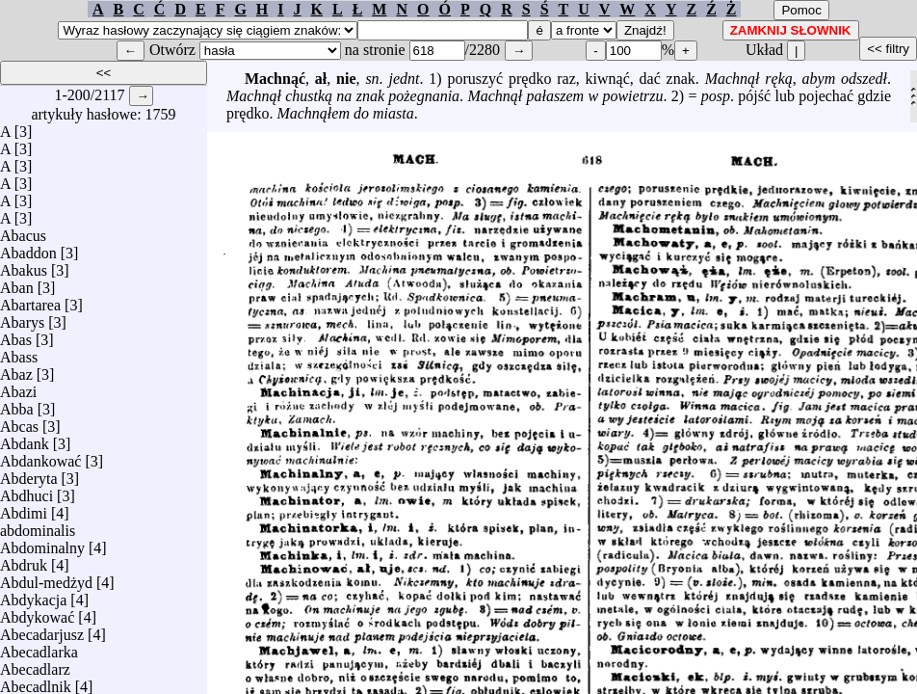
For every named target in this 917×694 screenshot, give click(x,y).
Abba (17, 404)
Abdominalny (42, 543)
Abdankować (40, 456)
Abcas (19, 422)
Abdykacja (33, 595)
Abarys (22, 317)
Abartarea (30, 300)
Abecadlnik (35, 682)
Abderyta (29, 474)
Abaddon (28, 248)
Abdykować (37, 612)
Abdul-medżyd (46, 578)
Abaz (16, 369)
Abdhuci (26, 491)
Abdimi (23, 508)
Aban (17, 283)
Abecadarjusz (42, 630)
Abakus (23, 265)
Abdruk (23, 560)
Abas (16, 335)
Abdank (24, 439)
